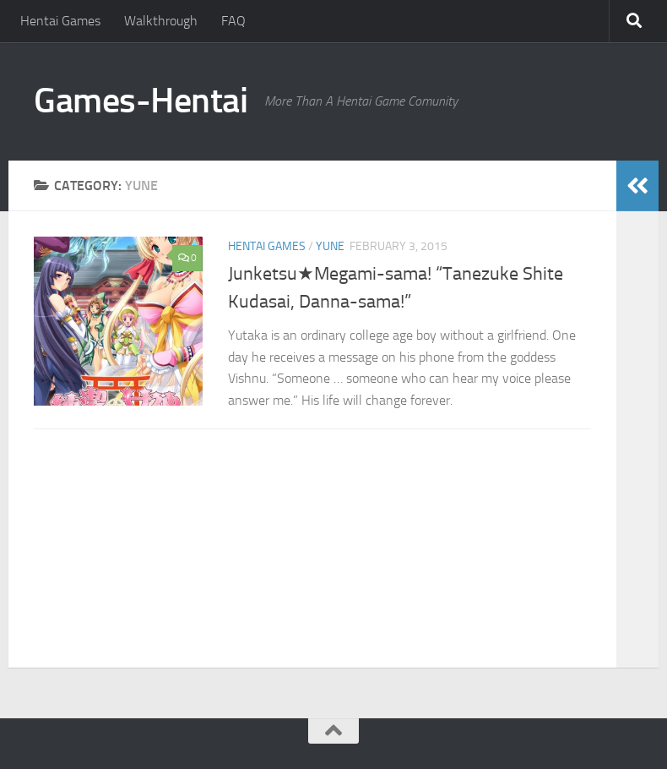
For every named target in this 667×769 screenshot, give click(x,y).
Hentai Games (60, 21)
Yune (330, 246)
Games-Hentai (140, 100)
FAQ (233, 21)
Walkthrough (161, 21)
